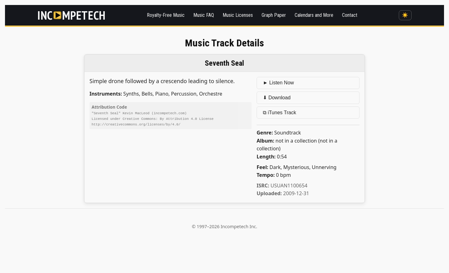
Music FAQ (203, 15)
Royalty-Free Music (166, 15)
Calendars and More (314, 15)
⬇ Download (277, 97)
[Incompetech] (71, 15)
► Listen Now (278, 82)
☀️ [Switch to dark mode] (405, 15)
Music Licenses (238, 15)
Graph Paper (274, 15)
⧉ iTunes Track (279, 112)
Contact (349, 15)
